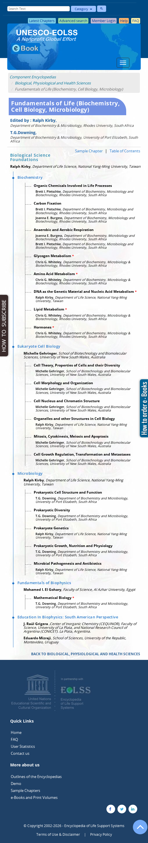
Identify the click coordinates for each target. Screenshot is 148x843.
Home (16, 732)
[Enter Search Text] (38, 8)
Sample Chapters (25, 790)
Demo (16, 783)
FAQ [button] (135, 21)
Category (83, 9)
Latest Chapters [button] (42, 21)
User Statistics (23, 746)
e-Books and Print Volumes (34, 797)
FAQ (14, 739)
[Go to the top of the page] (137, 830)
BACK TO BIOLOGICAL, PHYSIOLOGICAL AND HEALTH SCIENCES (85, 653)
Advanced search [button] (73, 21)
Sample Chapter (89, 151)
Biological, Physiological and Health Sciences (53, 83)
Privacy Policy (101, 834)
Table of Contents (125, 151)
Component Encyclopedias (33, 77)
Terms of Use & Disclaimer (58, 834)
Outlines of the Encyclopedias (36, 776)
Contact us (20, 753)
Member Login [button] (103, 21)
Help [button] (124, 21)
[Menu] (123, 63)
